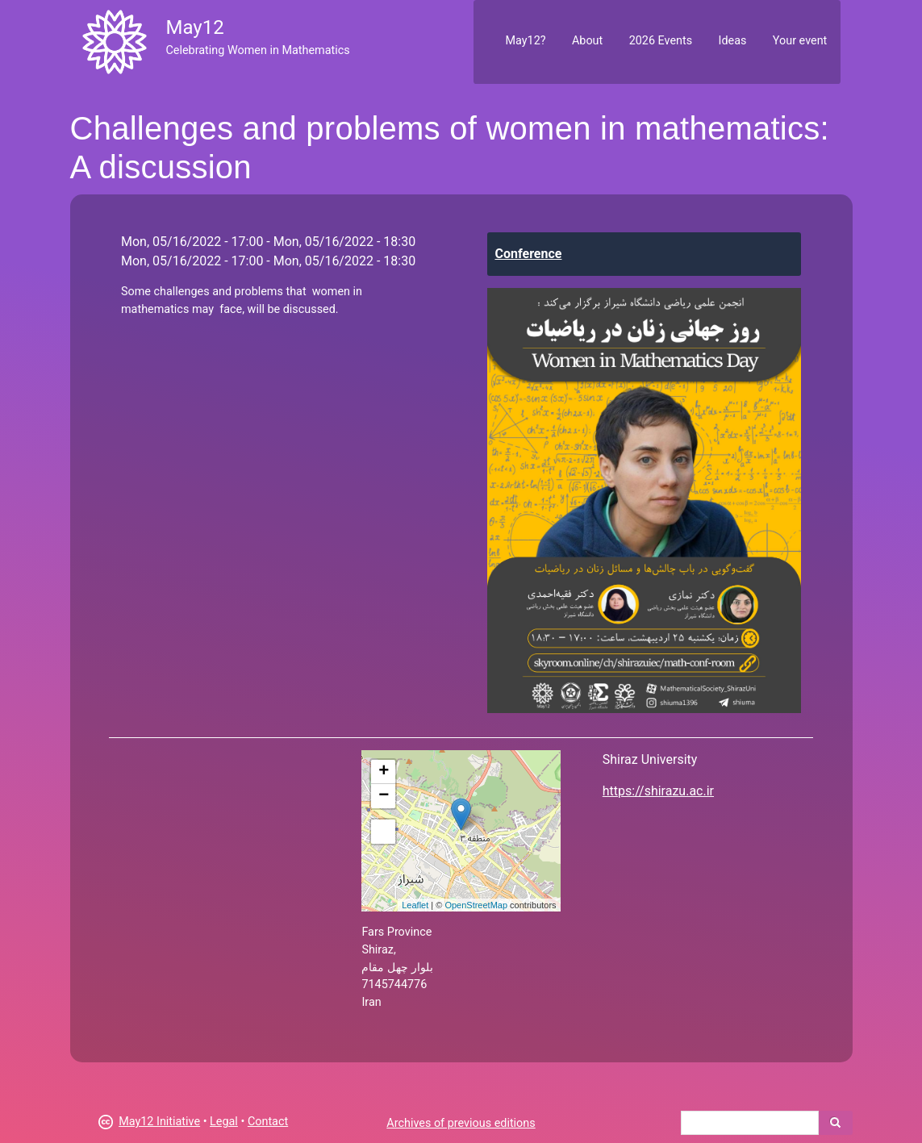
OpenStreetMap (475, 905)
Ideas (733, 41)
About (587, 41)
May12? (525, 41)
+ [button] (383, 772)
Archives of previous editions (460, 1123)
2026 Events (661, 41)
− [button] (383, 796)
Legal (224, 1121)
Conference (528, 253)
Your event (800, 41)
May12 (194, 27)
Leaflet (415, 905)
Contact (268, 1121)
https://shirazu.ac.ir (658, 791)
